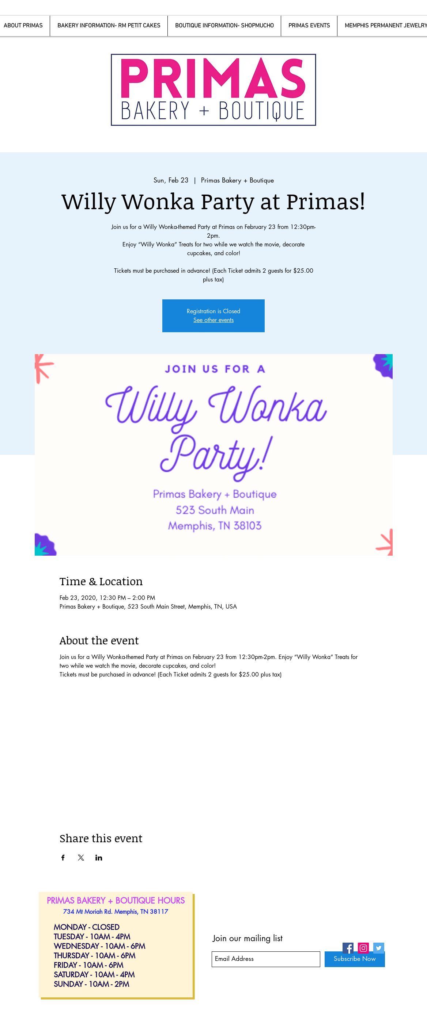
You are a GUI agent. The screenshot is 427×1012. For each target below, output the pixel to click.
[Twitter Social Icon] (378, 948)
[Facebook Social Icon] (348, 948)
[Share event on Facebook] (63, 857)
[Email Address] (266, 959)
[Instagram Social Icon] (363, 948)
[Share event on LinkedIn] (98, 857)
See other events (213, 320)
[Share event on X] (81, 857)
